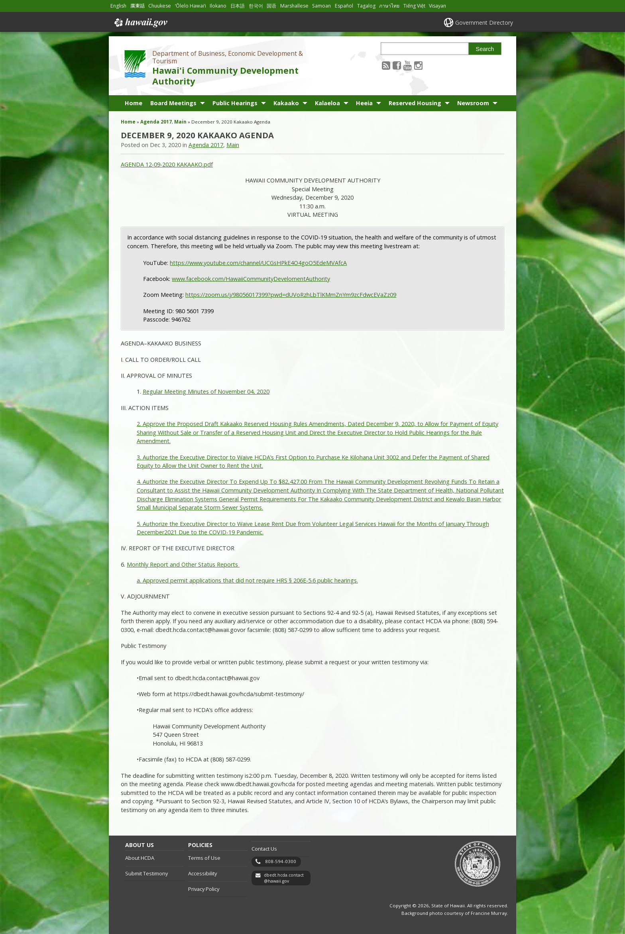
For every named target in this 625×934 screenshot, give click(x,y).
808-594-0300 (280, 861)
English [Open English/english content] (118, 5)
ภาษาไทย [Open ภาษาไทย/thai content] (389, 5)
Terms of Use (204, 857)
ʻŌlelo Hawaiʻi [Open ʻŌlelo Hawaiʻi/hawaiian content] (190, 5)
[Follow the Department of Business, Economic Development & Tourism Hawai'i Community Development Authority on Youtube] (407, 65)
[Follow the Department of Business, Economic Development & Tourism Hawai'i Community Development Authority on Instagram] (418, 65)
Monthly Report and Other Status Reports (183, 564)
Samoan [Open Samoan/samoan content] (321, 5)
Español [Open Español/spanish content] (344, 5)
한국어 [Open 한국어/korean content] (256, 5)
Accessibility (202, 873)
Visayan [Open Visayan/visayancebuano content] (437, 5)
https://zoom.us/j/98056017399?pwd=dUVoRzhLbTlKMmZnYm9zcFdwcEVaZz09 (290, 294)
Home (133, 103)
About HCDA (139, 857)
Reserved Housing (415, 103)
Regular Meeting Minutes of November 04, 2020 (206, 391)
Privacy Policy (203, 889)
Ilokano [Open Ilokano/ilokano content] (218, 5)
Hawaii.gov (140, 23)
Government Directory (484, 22)
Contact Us (264, 848)
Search (485, 49)
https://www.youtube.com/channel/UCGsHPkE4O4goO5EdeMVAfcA (258, 263)
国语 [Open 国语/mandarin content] (271, 5)
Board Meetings (173, 103)
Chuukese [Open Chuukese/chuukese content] (159, 5)
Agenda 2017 (156, 122)
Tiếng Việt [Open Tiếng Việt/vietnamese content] (414, 5)
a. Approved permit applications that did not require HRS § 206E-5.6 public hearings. (247, 580)
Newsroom (473, 103)
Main (180, 122)
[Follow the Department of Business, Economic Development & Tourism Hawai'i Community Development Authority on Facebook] (397, 65)
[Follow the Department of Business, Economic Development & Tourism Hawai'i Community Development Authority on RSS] (386, 65)
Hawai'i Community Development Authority (225, 75)
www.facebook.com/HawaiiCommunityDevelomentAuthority (251, 279)
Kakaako (286, 103)
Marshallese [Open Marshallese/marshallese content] (294, 5)
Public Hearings (234, 103)
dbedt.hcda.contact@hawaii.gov (284, 878)
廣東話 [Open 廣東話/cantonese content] (137, 5)
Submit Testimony (146, 873)
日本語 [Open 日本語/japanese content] (237, 5)
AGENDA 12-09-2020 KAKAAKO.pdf (167, 164)
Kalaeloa (327, 103)
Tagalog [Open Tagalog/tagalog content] (366, 5)
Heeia (364, 103)
